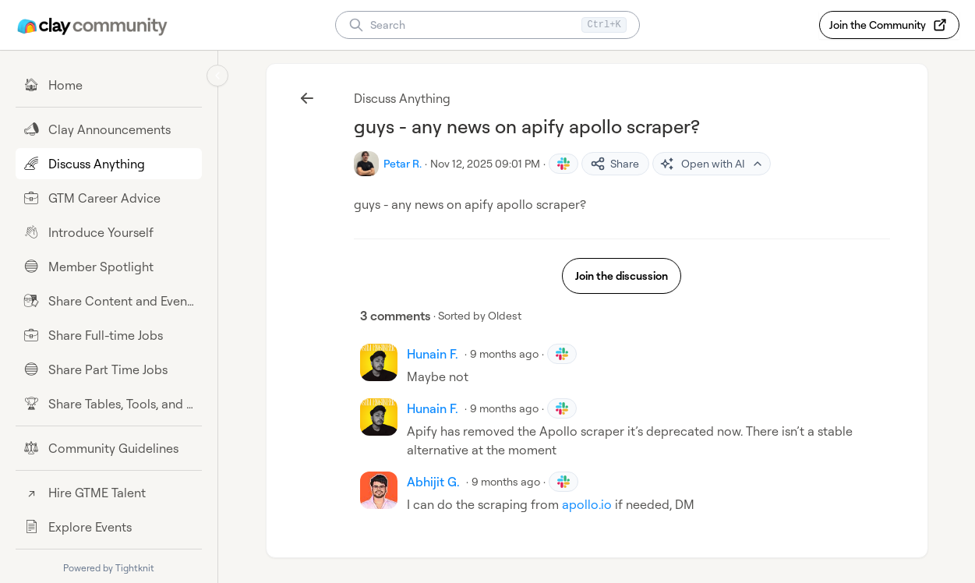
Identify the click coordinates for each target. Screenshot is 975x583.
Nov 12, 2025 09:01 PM (485, 163)
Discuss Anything (402, 98)
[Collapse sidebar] (217, 76)
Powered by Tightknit (108, 568)
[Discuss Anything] (109, 163)
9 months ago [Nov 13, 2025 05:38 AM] (504, 353)
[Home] (109, 85)
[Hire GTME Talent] (109, 492)
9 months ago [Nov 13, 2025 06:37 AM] (504, 408)
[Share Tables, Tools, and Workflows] (109, 403)
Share (614, 163)
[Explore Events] (109, 526)
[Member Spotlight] (109, 266)
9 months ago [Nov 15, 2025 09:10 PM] (506, 481)
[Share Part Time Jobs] (109, 369)
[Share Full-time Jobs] (109, 335)
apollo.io (587, 504)
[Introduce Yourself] (109, 232)
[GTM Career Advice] (109, 198)
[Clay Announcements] (109, 129)
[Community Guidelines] (109, 448)
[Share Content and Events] (109, 300)
